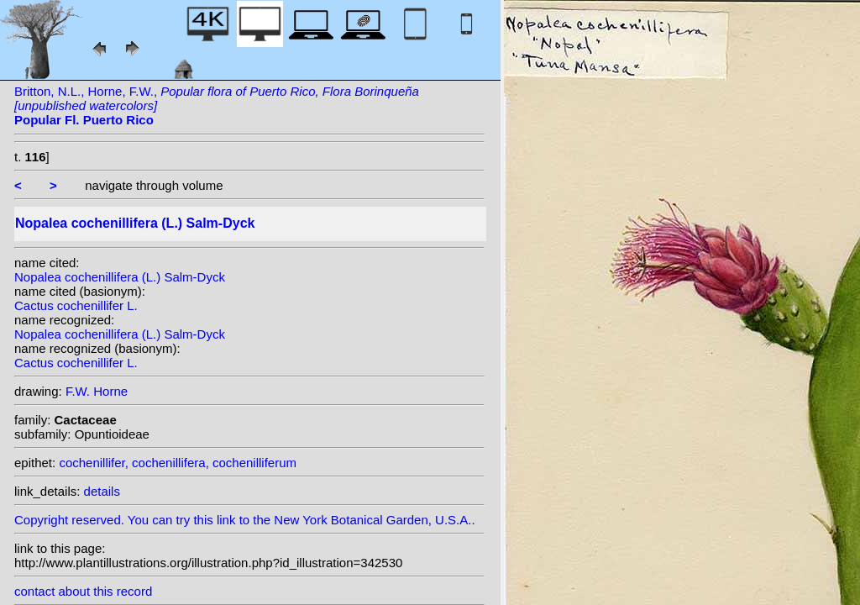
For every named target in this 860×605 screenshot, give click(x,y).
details (102, 491)
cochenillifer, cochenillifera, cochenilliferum (177, 462)
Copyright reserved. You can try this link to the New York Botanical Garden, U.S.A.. (249, 515)
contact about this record (83, 591)
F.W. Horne (97, 391)
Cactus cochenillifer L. (76, 305)
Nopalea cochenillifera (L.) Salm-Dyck (119, 277)
